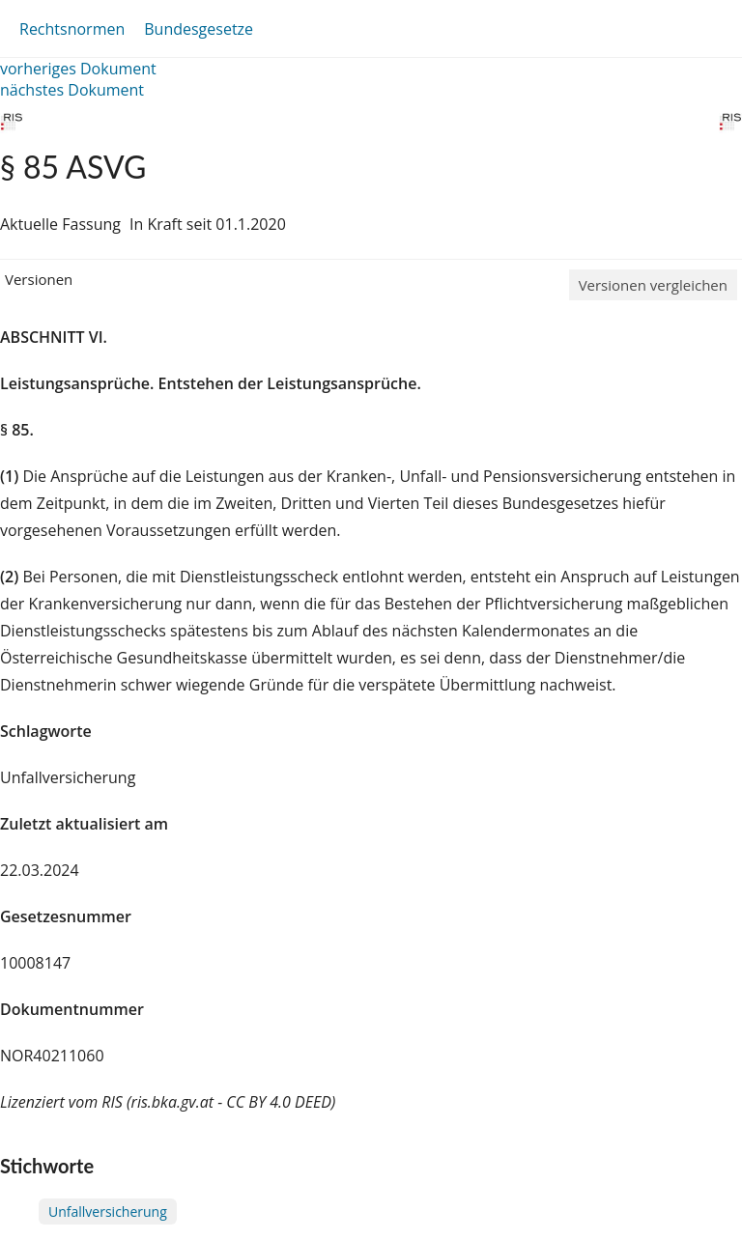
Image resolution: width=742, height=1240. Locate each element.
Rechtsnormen (72, 29)
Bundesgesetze (198, 29)
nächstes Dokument (72, 89)
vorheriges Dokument (78, 68)
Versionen (38, 279)
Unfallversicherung (107, 1211)
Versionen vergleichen (653, 285)
